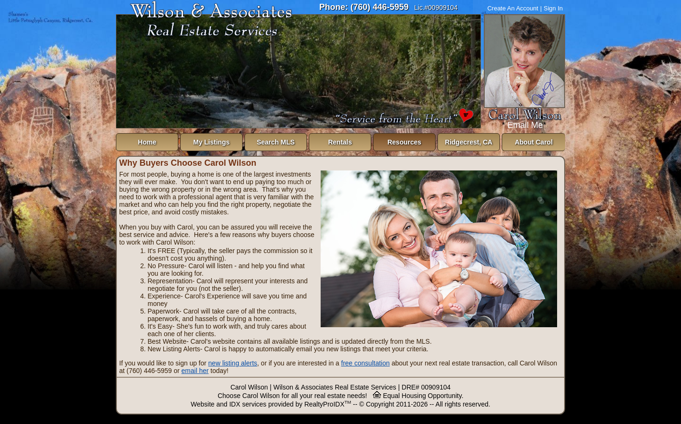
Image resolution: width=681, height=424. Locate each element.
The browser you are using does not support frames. (298, 71)
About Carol (533, 142)
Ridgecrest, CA (468, 142)
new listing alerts (232, 363)
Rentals (340, 142)
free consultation (365, 363)
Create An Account (512, 8)
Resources (404, 142)
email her (195, 370)
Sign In (553, 8)
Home (147, 142)
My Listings (211, 142)
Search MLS (276, 142)
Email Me (525, 125)
